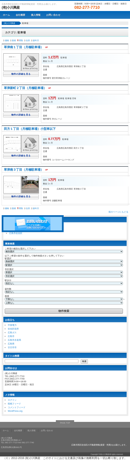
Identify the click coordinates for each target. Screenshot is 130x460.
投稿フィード (14, 403)
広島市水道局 (14, 340)
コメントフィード (16, 407)
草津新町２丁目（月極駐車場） (28, 88)
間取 (20, 40)
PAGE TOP (65, 423)
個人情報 (35, 15)
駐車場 (25, 23)
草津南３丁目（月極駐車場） (26, 169)
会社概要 (20, 15)
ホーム (6, 15)
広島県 (11, 343)
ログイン (12, 400)
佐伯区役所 (13, 329)
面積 (12, 40)
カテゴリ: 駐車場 (15, 32)
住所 (27, 40)
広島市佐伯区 (15, 233)
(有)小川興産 (11, 7)
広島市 (11, 336)
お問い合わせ (53, 15)
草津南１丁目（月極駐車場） (26, 47)
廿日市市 (12, 347)
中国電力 (12, 325)
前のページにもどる (118, 212)
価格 (6, 40)
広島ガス (12, 332)
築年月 (34, 40)
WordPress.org (15, 411)
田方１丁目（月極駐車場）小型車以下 (30, 128)
